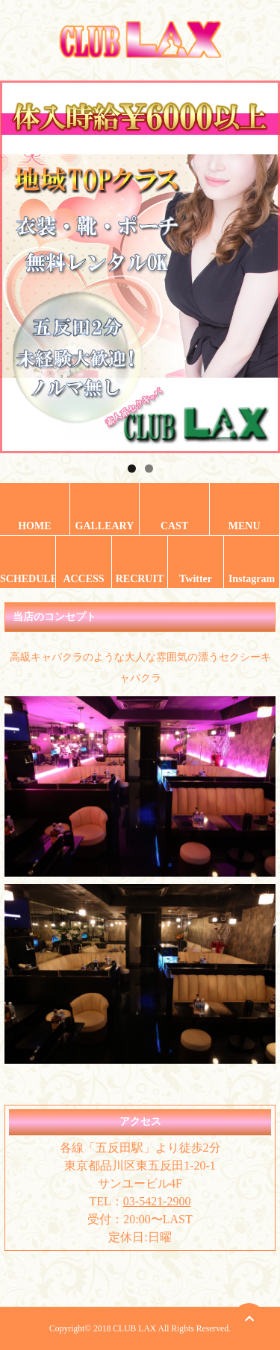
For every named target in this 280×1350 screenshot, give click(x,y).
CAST (174, 526)
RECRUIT (140, 578)
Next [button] (261, 263)
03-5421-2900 (157, 1201)
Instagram (251, 578)
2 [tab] (149, 468)
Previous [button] (18, 263)
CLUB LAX (134, 1329)
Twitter (195, 578)
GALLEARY (104, 526)
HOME (34, 526)
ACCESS (83, 578)
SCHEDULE (27, 578)
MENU (244, 526)
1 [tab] (132, 468)
